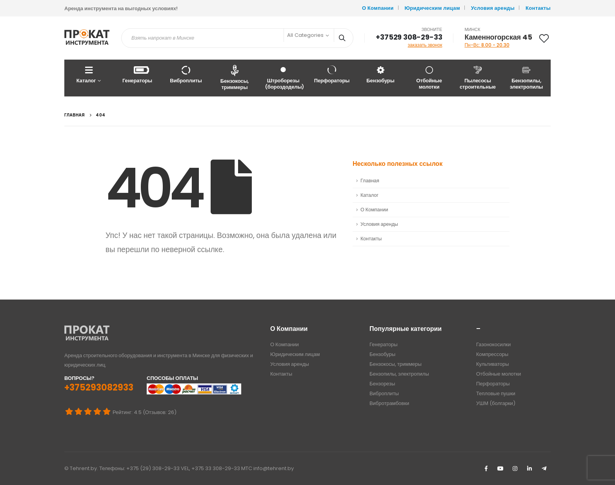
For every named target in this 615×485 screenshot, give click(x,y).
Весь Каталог (575, 74)
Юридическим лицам (432, 8)
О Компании (378, 8)
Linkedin (529, 468)
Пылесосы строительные (478, 77)
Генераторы (137, 74)
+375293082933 (98, 387)
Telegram (544, 468)
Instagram (515, 468)
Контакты (538, 8)
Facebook (486, 468)
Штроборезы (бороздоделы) (284, 77)
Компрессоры (492, 354)
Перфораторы (332, 74)
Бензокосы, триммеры (235, 77)
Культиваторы (492, 364)
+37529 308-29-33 (409, 37)
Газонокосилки (493, 344)
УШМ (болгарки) (495, 403)
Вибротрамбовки (389, 403)
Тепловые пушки (495, 393)
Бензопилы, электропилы (526, 77)
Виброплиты (186, 74)
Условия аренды (493, 8)
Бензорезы (382, 383)
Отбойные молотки (429, 77)
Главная (369, 180)
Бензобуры (380, 74)
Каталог (86, 74)
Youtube (500, 468)
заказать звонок (425, 45)
